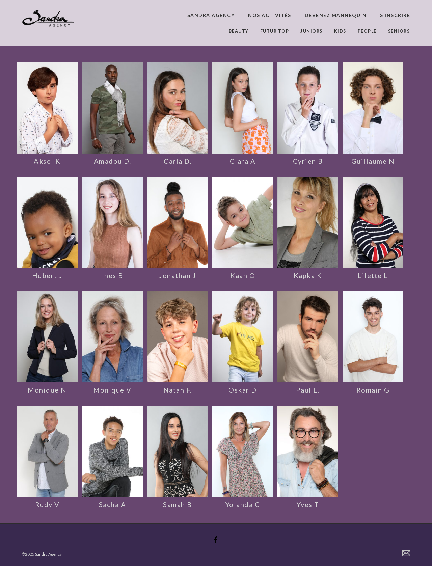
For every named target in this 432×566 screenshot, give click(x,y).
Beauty (239, 31)
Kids (340, 31)
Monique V (112, 390)
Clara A (243, 161)
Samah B (177, 504)
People (367, 31)
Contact (406, 553)
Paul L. (308, 390)
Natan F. (177, 390)
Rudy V (47, 504)
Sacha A (112, 504)
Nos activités (269, 15)
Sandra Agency (211, 15)
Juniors (311, 31)
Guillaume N (373, 161)
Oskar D (242, 390)
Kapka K (308, 275)
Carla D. (177, 161)
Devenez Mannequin (336, 15)
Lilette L (373, 275)
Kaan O (242, 275)
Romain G (373, 390)
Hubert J (47, 275)
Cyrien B (308, 161)
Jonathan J (177, 275)
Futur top (274, 31)
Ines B (112, 275)
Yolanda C (242, 504)
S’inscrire (395, 15)
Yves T (308, 504)
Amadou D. (112, 161)
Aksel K (47, 161)
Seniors (399, 31)
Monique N (47, 390)
